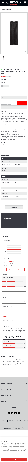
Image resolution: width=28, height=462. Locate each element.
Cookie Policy (7, 452)
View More (14, 207)
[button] (4, 269)
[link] (11, 262)
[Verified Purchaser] (8, 324)
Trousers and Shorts (6, 9)
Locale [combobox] (14, 302)
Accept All (14, 459)
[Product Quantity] (5, 103)
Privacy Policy (19, 420)
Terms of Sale (3, 420)
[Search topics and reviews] (14, 292)
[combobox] (15, 306)
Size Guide (5, 222)
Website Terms (11, 420)
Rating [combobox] (14, 297)
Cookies (26, 420)
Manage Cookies (14, 455)
